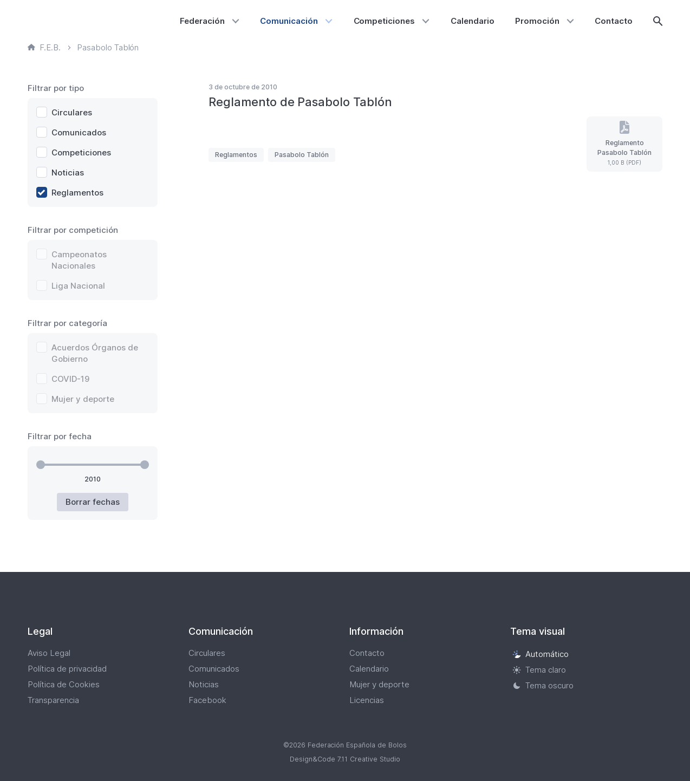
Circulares (206, 653)
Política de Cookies (64, 684)
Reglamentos (236, 155)
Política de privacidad (67, 668)
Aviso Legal (49, 653)
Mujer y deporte (379, 684)
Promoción (537, 21)
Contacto (614, 21)
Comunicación (289, 21)
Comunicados (213, 668)
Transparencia (53, 700)
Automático (540, 654)
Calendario (472, 21)
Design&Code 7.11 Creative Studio (345, 759)
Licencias (366, 700)
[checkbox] (92, 112)
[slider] (40, 464)
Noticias (203, 684)
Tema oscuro (543, 685)
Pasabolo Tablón (302, 155)
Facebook (207, 700)
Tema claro (539, 669)
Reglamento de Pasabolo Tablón (300, 102)
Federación (202, 21)
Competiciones (384, 21)
